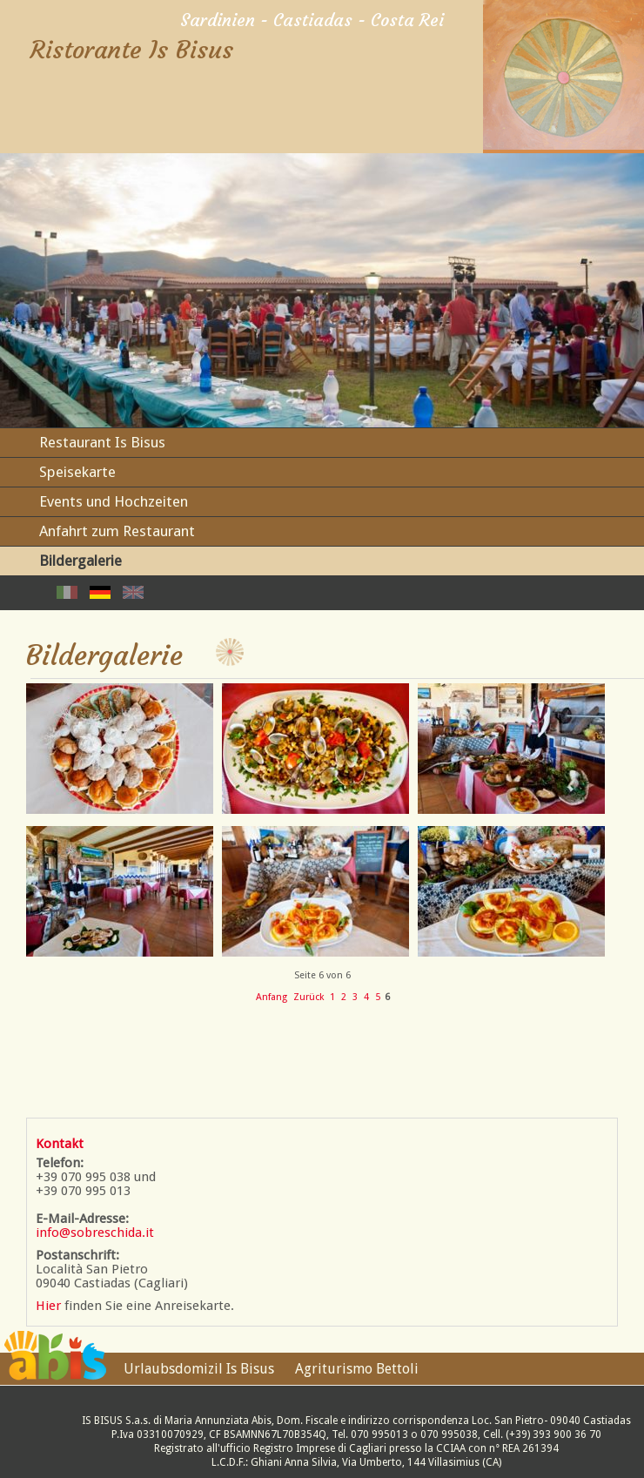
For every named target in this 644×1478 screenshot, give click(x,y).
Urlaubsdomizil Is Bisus (199, 1368)
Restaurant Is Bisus (102, 442)
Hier (48, 1305)
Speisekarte (77, 471)
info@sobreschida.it (95, 1232)
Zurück (308, 997)
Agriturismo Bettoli (357, 1368)
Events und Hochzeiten (113, 501)
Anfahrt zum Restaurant (117, 531)
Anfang (271, 997)
